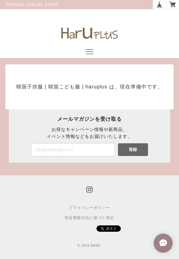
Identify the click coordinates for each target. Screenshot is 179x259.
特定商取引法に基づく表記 (89, 218)
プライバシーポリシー (89, 207)
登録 (133, 149)
